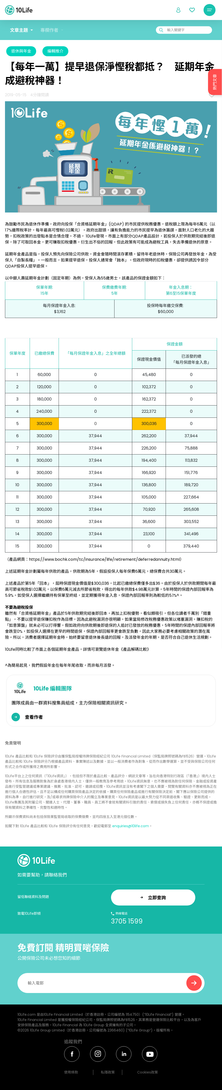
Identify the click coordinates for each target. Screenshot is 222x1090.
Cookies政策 (147, 1072)
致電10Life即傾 (29, 913)
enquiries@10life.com (130, 826)
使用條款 (71, 1072)
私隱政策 (108, 1072)
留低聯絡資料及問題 (33, 896)
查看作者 (34, 717)
